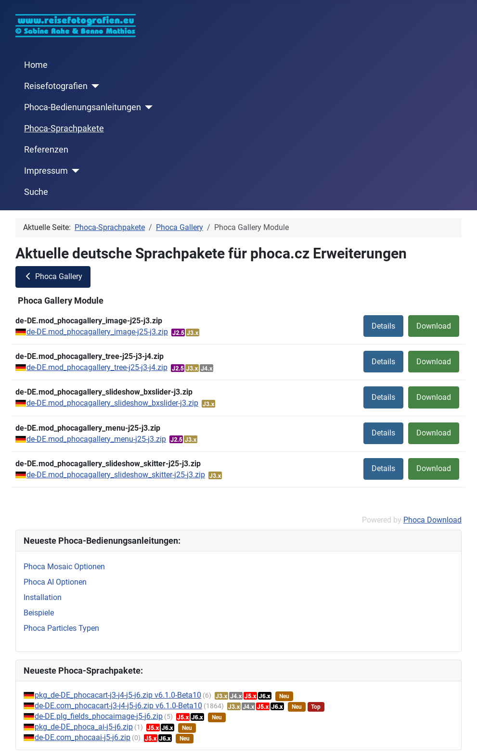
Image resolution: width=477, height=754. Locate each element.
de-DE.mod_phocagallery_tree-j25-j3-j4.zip (97, 367)
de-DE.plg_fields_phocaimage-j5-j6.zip (99, 716)
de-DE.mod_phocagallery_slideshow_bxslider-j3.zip (112, 403)
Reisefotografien (56, 86)
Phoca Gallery (53, 276)
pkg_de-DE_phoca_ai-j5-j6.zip (84, 726)
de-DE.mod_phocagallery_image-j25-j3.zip (97, 331)
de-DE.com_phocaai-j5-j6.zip (82, 737)
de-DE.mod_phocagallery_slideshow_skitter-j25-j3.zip (115, 474)
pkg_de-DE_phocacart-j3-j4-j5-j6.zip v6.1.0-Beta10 (118, 695)
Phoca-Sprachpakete (64, 128)
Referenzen (46, 149)
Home (36, 65)
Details (383, 326)
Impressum (46, 171)
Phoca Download (432, 519)
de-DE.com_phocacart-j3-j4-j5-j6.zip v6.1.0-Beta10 (118, 705)
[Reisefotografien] (94, 86)
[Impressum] (74, 171)
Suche (36, 192)
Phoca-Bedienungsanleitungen (82, 107)
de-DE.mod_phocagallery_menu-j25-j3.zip (96, 439)
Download (433, 326)
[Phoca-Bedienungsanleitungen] (147, 107)
